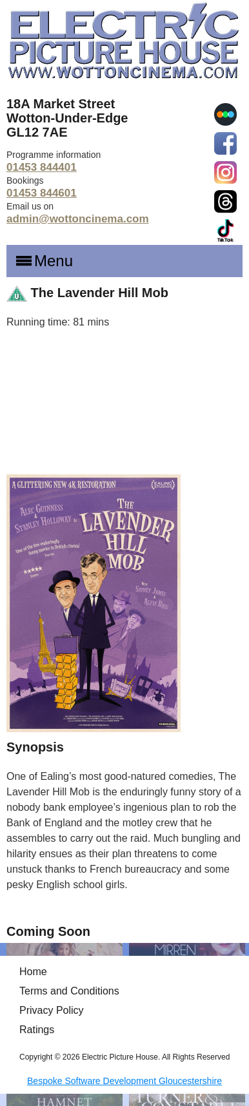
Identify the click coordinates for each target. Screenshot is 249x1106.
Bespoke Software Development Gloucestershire (124, 1081)
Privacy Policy (51, 1010)
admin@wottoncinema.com (77, 219)
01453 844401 (41, 167)
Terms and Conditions (69, 990)
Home (33, 971)
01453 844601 (41, 193)
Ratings (36, 1029)
